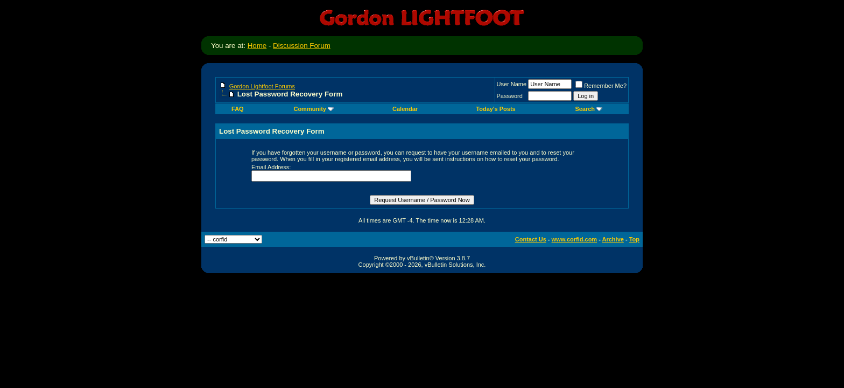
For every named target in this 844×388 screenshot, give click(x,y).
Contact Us (530, 239)
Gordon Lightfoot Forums (262, 86)
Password (510, 96)
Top (634, 239)
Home (257, 45)
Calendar (405, 109)
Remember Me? (601, 85)
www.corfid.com (574, 239)
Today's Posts (495, 109)
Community (313, 109)
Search (588, 109)
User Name (512, 84)
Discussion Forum (301, 45)
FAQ (237, 109)
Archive (613, 239)
